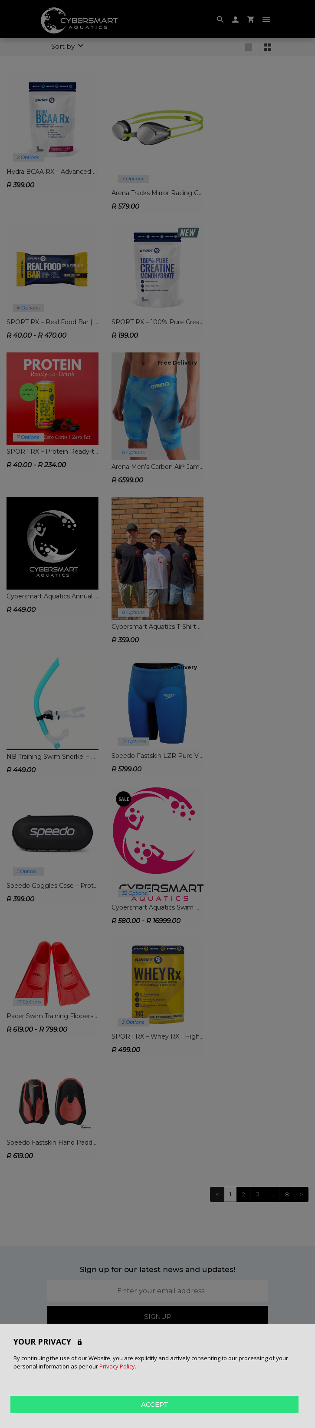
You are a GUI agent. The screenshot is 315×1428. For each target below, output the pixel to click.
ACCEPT (154, 1404)
